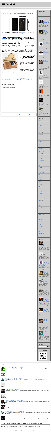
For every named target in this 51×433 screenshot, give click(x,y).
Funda (21, 79)
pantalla (40, 141)
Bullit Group (10, 79)
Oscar (40, 210)
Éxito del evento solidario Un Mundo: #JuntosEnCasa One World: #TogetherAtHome (44, 22)
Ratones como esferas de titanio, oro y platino (46, 280)
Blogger (34, 430)
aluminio (40, 148)
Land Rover (4, 38)
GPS (39, 169)
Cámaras (40, 193)
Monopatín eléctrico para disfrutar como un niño (46, 72)
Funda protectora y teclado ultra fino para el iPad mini (14, 378)
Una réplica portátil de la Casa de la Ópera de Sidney (46, 272)
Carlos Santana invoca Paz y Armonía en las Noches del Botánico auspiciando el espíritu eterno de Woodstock (44, 33)
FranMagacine (8, 4)
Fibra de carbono (41, 198)
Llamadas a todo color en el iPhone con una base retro (14, 367)
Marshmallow (6, 81)
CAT (17, 79)
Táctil (40, 181)
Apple (40, 129)
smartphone (40, 137)
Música (20, 8)
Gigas (24, 79)
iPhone (41, 8)
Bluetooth (8, 7)
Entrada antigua (32, 114)
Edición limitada (41, 172)
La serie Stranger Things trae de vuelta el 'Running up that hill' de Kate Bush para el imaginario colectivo (44, 263)
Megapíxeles (15, 81)
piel (21, 81)
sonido (40, 125)
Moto (40, 203)
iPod (39, 144)
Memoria (40, 165)
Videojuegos (41, 160)
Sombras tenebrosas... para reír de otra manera (13, 416)
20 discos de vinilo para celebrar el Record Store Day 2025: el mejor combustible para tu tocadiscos (44, 62)
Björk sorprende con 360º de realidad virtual (45, 99)
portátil (40, 155)
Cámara (14, 79)
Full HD (40, 162)
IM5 (26, 79)
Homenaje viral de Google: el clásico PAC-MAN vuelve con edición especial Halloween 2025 (44, 300)
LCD (39, 191)
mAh (2, 81)
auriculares (40, 153)
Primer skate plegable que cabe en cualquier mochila (14, 394)
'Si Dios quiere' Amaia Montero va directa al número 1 (46, 108)
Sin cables (40, 219)
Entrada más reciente (6, 114)
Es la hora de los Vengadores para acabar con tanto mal (14, 400)
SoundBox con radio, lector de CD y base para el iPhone (14, 411)
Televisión (40, 188)
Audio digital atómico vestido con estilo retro (46, 52)
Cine (12, 7)
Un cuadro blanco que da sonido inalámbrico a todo (46, 81)
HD (39, 146)
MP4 (39, 231)
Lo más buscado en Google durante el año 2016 (13, 389)
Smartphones (27, 7)
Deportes (40, 221)
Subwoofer (40, 209)
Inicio (20, 114)
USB (39, 127)
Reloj (40, 170)
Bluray (40, 212)
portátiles (40, 205)
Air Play (40, 235)
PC (39, 174)
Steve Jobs (40, 214)
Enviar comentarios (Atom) (21, 118)
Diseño (40, 132)
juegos (40, 186)
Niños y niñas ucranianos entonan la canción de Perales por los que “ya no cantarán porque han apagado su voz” (44, 310)
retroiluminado (41, 224)
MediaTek (10, 81)
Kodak (23, 32)
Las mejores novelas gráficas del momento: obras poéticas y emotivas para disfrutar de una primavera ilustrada (44, 333)
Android (4, 7)
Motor (40, 177)
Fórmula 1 (40, 217)
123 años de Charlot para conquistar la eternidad (46, 43)
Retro (40, 207)
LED (39, 158)
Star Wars (40, 200)
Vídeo (40, 167)
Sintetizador (41, 233)
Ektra (3, 32)
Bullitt (16, 37)
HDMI (40, 179)
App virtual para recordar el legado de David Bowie (46, 90)
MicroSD (19, 81)
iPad (38, 7)
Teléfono (40, 195)
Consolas (40, 226)
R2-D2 (40, 228)
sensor (40, 202)
